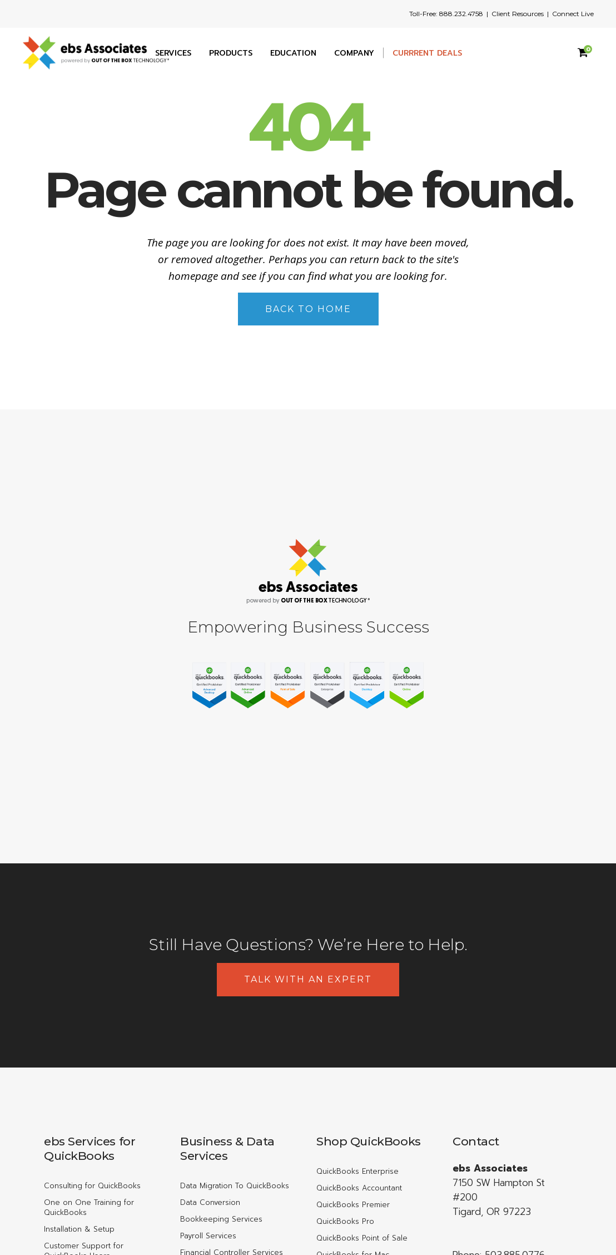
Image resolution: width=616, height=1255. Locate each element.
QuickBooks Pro (345, 1221)
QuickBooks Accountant (359, 1188)
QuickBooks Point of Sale (362, 1238)
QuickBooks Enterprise (357, 1171)
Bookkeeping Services (221, 1219)
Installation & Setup (79, 1229)
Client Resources (517, 13)
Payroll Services (208, 1236)
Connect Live (573, 13)
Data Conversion (210, 1202)
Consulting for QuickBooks (92, 1185)
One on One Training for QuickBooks (89, 1207)
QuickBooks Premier (353, 1204)
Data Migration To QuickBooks (234, 1185)
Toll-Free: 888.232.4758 (446, 13)
